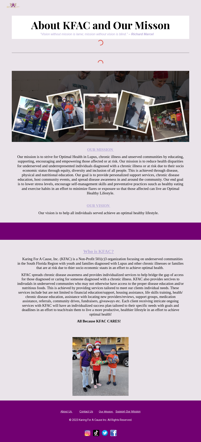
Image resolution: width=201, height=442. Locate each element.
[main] (100, 27)
